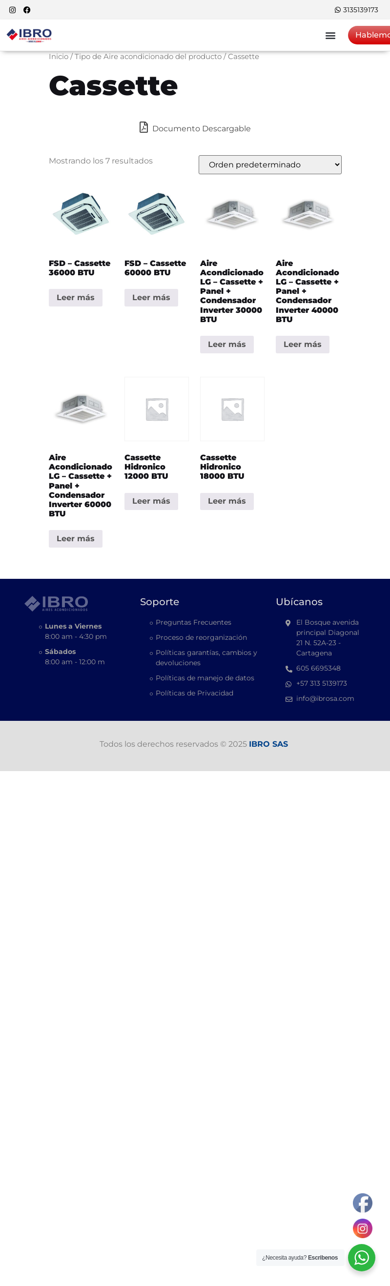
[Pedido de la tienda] (270, 164)
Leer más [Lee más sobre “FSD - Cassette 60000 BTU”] (151, 297)
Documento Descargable (195, 127)
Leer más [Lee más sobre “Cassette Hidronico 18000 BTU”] (227, 501)
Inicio (58, 56)
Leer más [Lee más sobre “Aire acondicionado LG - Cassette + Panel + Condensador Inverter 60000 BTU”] (76, 538)
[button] (330, 35)
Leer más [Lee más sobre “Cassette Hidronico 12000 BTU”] (151, 501)
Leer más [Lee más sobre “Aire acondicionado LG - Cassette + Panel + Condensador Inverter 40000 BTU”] (303, 344)
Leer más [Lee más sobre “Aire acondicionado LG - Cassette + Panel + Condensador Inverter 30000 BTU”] (227, 344)
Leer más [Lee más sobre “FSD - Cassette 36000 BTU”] (76, 297)
